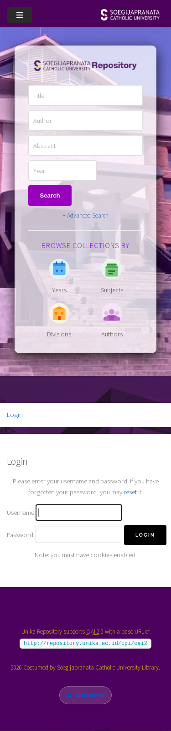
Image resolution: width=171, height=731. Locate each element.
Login (15, 415)
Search (50, 195)
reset (130, 492)
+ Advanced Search (85, 215)
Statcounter (90, 694)
